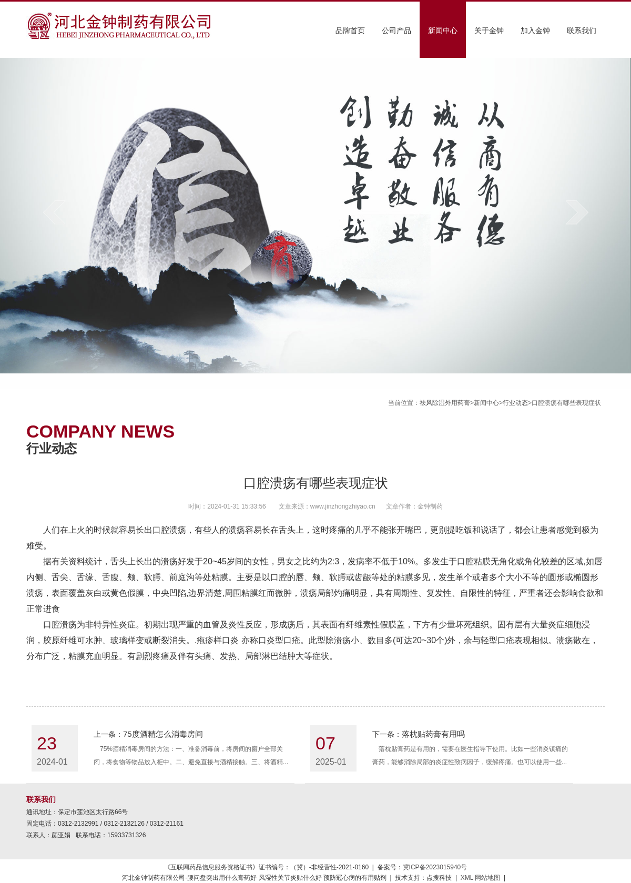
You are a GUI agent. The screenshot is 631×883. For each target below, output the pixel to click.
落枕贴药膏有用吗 (433, 733)
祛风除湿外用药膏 (445, 403)
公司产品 (396, 30)
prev (54, 212)
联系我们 (581, 30)
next (577, 212)
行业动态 (515, 403)
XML (467, 877)
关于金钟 (489, 30)
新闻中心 (442, 30)
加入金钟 (535, 30)
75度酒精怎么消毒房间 (163, 733)
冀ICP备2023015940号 (435, 867)
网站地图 (487, 877)
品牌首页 (350, 30)
